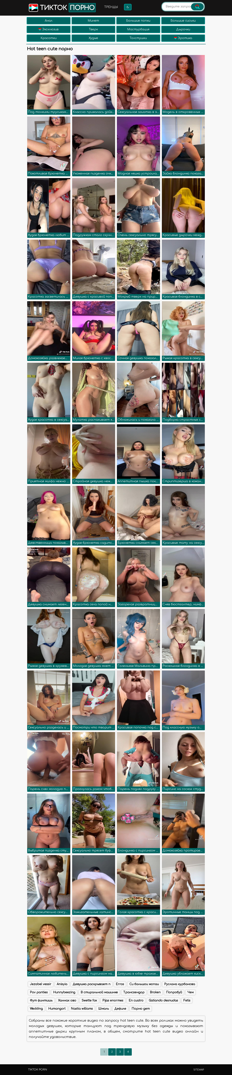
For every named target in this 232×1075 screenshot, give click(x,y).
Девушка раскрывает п (91, 984)
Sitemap (198, 1069)
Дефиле (120, 1008)
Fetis (186, 1000)
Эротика (183, 38)
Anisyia (62, 984)
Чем (190, 992)
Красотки (49, 38)
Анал (48, 20)
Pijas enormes (112, 1000)
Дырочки (183, 29)
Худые (93, 38)
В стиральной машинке (99, 992)
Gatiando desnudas (163, 1000)
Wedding (36, 1008)
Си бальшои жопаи (144, 984)
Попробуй (174, 992)
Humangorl (56, 1008)
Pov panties (39, 992)
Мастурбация (138, 29)
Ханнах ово (67, 1000)
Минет (93, 20)
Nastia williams (82, 1008)
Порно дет (141, 1008)
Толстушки (138, 38)
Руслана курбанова (179, 984)
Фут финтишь (41, 1000)
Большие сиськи (183, 20)
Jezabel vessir (40, 984)
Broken (155, 992)
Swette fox (89, 1000)
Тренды (111, 7)
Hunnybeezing (64, 992)
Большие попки (138, 20)
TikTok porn (37, 1069)
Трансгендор (133, 992)
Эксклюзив (48, 29)
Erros (120, 984)
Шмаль (103, 1008)
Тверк (93, 29)
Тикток (62, 7)
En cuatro (136, 1000)
